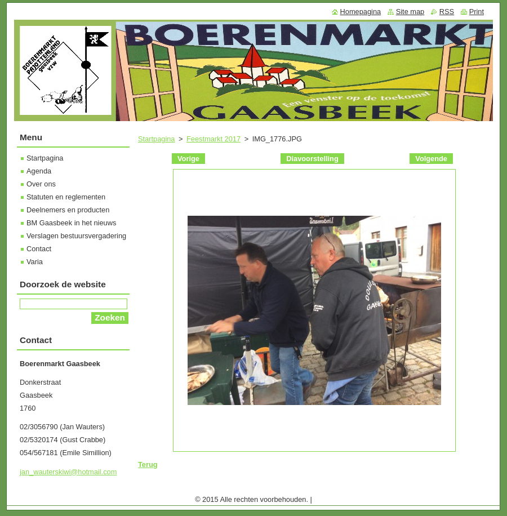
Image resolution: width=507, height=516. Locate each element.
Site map (410, 11)
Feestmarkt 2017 (213, 139)
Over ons (41, 184)
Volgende (431, 158)
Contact (38, 248)
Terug (148, 464)
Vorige (188, 158)
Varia (34, 261)
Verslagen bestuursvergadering (76, 236)
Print (476, 11)
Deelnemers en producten (67, 210)
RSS (446, 11)
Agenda (38, 171)
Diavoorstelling (312, 158)
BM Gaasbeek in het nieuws (71, 223)
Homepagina (360, 11)
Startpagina (156, 139)
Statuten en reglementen (65, 197)
